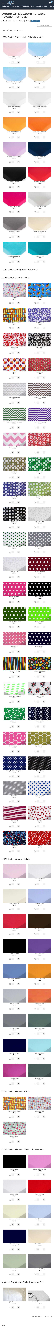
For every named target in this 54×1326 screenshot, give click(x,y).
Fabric (27, 21)
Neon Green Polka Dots (14, 696)
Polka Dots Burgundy (39, 571)
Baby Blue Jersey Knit (39, 57)
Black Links (14, 521)
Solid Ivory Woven (14, 903)
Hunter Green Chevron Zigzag (14, 422)
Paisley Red (40, 372)
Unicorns (14, 297)
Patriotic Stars (14, 845)
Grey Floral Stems (39, 521)
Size (10, 21)
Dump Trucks (39, 297)
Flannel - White (14, 1194)
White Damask (40, 347)
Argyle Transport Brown (14, 1111)
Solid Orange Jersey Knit (14, 131)
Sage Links (14, 472)
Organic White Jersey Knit (39, 106)
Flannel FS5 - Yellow (14, 1219)
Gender (21, 21)
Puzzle (14, 372)
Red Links (39, 447)
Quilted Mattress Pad (14, 1302)
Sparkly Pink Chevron (14, 447)
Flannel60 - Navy (14, 1244)
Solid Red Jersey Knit (39, 181)
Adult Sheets (5, 6)
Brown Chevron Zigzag (40, 397)
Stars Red (39, 845)
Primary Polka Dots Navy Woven (14, 771)
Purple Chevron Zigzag (40, 422)
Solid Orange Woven (39, 978)
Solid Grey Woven (14, 1003)
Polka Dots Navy (39, 646)
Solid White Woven (40, 878)
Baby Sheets (15, 6)
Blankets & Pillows (41, 6)
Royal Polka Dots (39, 795)
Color (15, 21)
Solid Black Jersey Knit (14, 181)
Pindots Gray (14, 795)
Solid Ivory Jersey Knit (40, 81)
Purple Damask (40, 322)
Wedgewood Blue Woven (14, 978)
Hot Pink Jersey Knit (14, 206)
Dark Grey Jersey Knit (14, 231)
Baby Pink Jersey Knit (14, 57)
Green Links (40, 472)
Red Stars (39, 820)
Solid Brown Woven (40, 928)
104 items (5, 30)
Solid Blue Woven (39, 903)
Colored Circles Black (39, 671)
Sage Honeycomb (39, 746)
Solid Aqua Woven (39, 1053)
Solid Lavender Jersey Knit (14, 156)
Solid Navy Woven (14, 1053)
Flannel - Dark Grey (40, 1269)
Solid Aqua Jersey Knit (14, 256)
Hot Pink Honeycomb (14, 746)
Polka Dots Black (39, 596)
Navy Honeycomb (39, 721)
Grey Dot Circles (14, 571)
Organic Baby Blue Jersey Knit (14, 81)
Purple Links (14, 496)
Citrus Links (40, 496)
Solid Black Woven (14, 953)
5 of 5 (10, 30)
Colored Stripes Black (14, 671)
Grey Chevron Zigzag (14, 397)
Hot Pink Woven (14, 1078)
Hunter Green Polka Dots (14, 546)
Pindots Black (39, 771)
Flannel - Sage (14, 1269)
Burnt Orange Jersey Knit (39, 131)
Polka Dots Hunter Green (14, 621)
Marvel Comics (40, 696)
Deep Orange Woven (39, 1003)
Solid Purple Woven (40, 953)
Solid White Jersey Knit (14, 106)
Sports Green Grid (14, 1136)
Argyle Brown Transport (14, 322)
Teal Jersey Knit (40, 256)
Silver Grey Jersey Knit (40, 206)
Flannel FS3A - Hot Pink (39, 1169)
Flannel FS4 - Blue (40, 1219)
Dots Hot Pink (14, 820)
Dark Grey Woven (14, 1028)
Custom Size (35, 21)
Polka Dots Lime (39, 621)
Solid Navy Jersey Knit (40, 156)
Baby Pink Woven (14, 878)
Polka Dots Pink (14, 646)
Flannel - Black (14, 1169)
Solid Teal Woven (39, 1078)
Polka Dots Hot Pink (14, 596)
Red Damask (14, 347)
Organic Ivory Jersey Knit (39, 231)
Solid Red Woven (14, 928)
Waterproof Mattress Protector (40, 1302)
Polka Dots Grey (39, 546)
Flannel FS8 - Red (39, 1194)
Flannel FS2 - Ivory (40, 1244)
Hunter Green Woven (39, 1028)
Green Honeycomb (14, 721)
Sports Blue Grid (39, 1111)
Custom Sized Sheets (28, 6)
